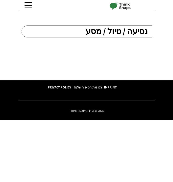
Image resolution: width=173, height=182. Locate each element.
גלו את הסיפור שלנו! (88, 87)
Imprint (110, 87)
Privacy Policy (59, 87)
